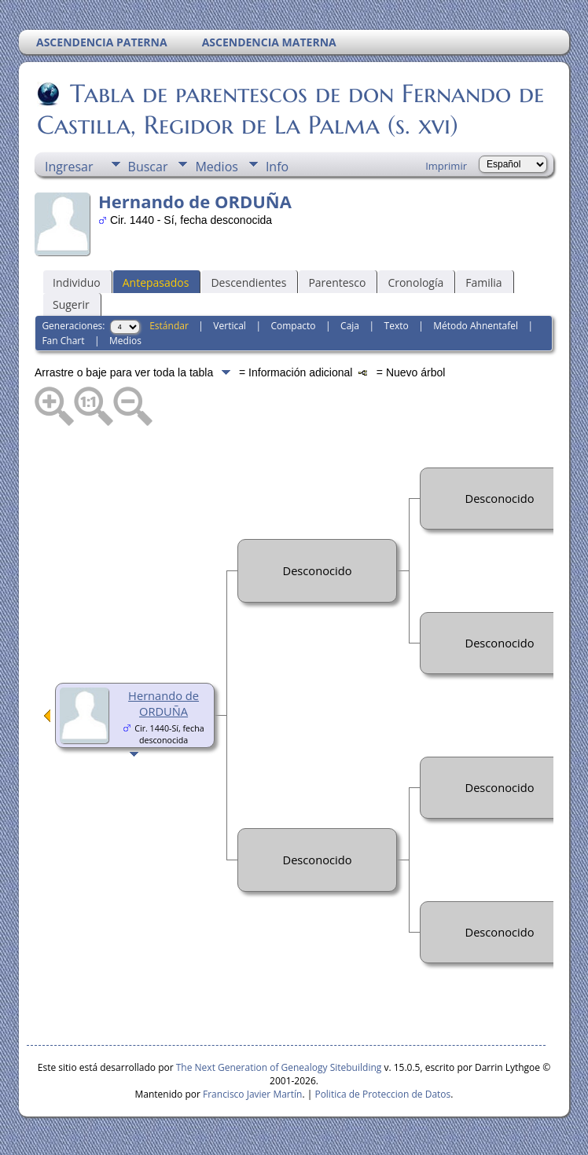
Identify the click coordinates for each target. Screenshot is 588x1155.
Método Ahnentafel (475, 325)
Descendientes (248, 282)
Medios (216, 166)
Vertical (229, 325)
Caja (349, 325)
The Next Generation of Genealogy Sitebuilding (279, 1067)
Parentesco (337, 282)
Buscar (148, 166)
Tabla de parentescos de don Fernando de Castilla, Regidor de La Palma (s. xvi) (290, 109)
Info (277, 166)
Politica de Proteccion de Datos (382, 1094)
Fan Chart (63, 340)
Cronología (415, 282)
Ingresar (69, 166)
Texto (396, 325)
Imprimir (446, 166)
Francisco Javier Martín (252, 1094)
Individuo (77, 282)
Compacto (292, 325)
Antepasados (156, 282)
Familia (483, 282)
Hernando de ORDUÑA (163, 703)
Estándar (169, 325)
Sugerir (71, 304)
